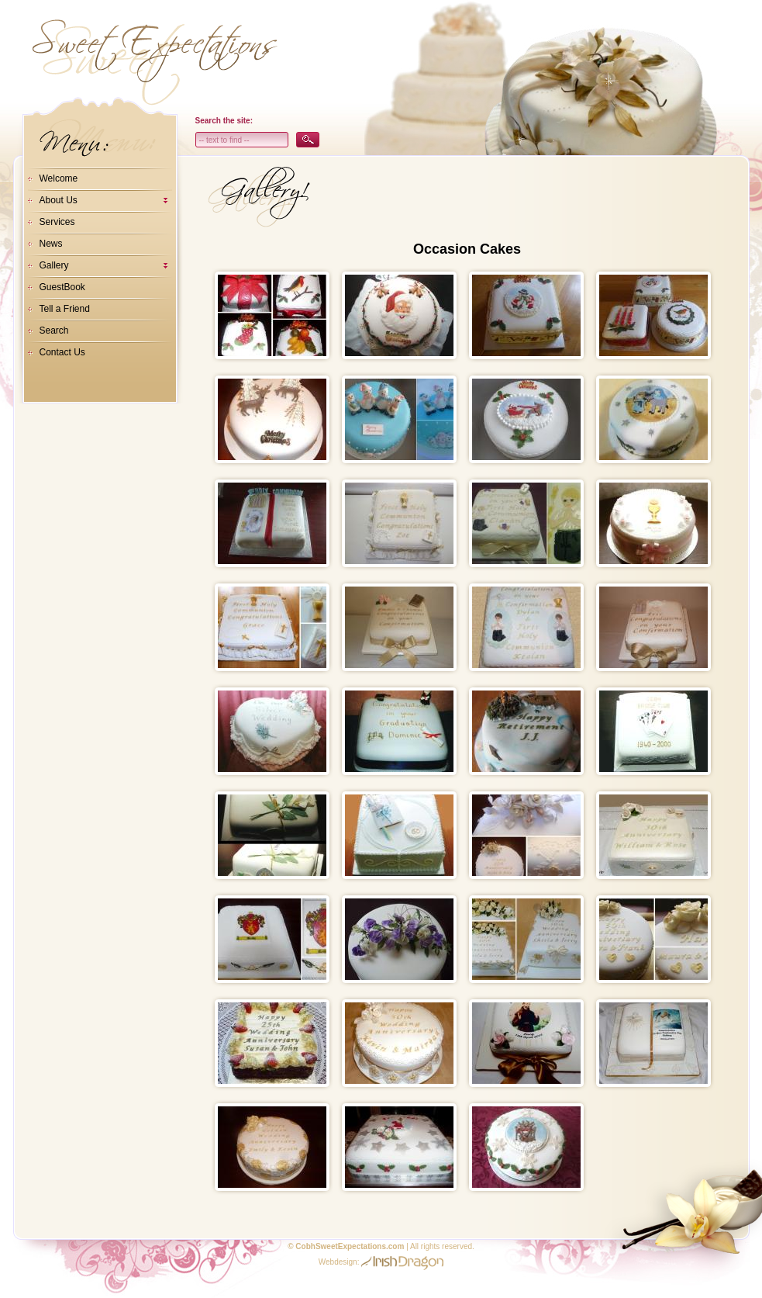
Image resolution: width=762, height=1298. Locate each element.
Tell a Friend (65, 308)
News (51, 243)
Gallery (54, 265)
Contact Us (62, 352)
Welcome (59, 178)
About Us (59, 200)
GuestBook (62, 287)
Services (57, 221)
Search (54, 330)
